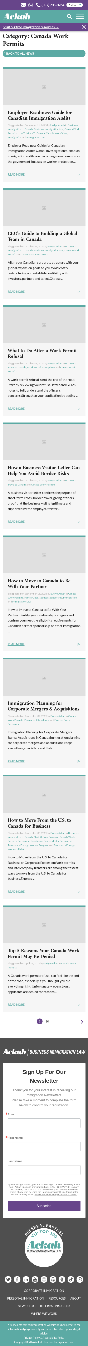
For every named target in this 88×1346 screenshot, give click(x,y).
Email (11, 1114)
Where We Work (44, 1313)
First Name (15, 1137)
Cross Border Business (35, 254)
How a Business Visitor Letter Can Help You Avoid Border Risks (44, 471)
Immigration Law (35, 137)
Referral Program (55, 1306)
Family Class (31, 597)
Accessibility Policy (53, 1337)
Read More (16, 174)
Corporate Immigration (44, 1290)
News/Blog (26, 1306)
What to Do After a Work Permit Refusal (42, 354)
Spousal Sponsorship (50, 597)
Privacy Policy (32, 1337)
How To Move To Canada (31, 133)
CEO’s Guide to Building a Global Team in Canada (42, 236)
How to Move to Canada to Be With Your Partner (39, 584)
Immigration (14, 137)
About (75, 1298)
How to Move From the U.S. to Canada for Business (39, 823)
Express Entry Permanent (58, 841)
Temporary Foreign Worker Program (28, 845)
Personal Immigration (25, 1298)
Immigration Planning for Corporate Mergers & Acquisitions (43, 706)
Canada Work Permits (43, 484)
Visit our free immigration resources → (31, 27)
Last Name (15, 1161)
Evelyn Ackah (57, 125)
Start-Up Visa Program (46, 837)
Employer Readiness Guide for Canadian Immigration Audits (40, 115)
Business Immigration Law (48, 129)
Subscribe (43, 1206)
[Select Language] (74, 5)
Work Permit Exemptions (41, 367)
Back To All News (18, 53)
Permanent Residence (36, 720)
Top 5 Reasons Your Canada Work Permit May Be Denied (43, 954)
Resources (57, 1298)
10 (47, 1021)
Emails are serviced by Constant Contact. (56, 1194)
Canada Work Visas (56, 133)
